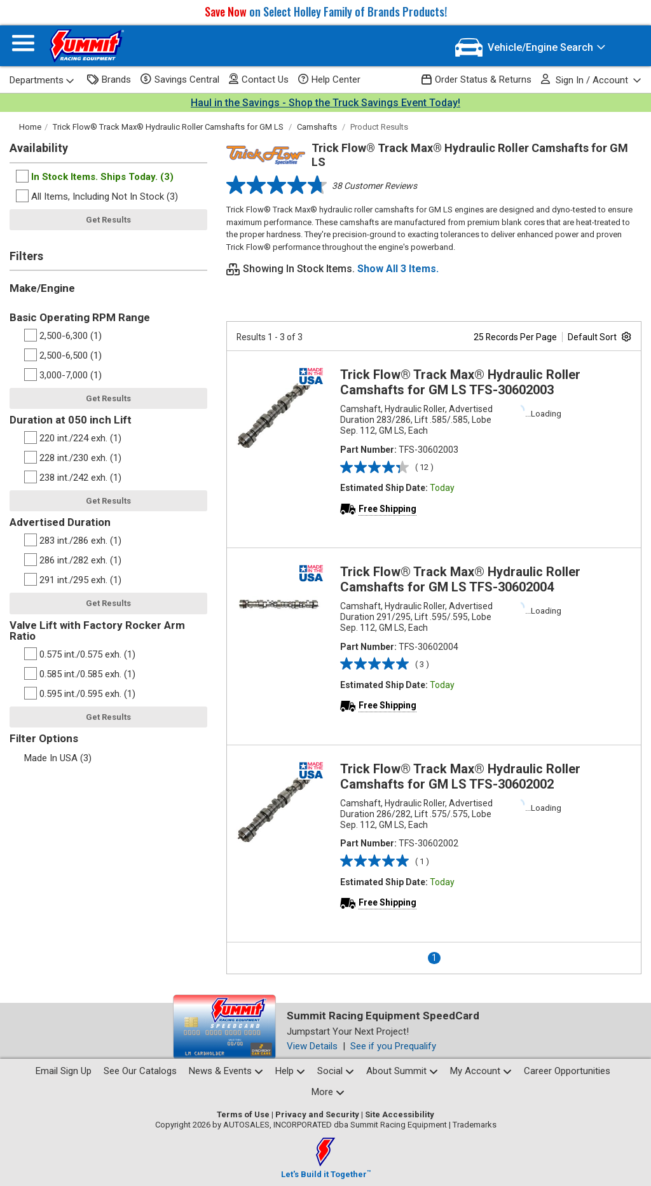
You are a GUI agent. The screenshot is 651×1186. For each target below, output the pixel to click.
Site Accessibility (399, 1114)
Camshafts (317, 127)
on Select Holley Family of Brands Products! (326, 11)
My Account (481, 1071)
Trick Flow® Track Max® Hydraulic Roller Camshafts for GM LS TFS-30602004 (460, 579)
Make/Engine (42, 288)
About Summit (402, 1071)
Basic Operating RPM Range (80, 317)
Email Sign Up (64, 1071)
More (328, 1092)
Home (30, 127)
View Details (312, 1046)
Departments (42, 80)
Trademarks (475, 1124)
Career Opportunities (567, 1071)
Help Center (329, 79)
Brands (109, 80)
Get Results (108, 219)
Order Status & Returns (476, 80)
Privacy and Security (317, 1114)
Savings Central (179, 79)
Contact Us (259, 79)
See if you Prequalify (393, 1046)
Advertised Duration (60, 522)
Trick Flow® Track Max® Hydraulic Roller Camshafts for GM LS (168, 127)
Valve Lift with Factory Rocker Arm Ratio (97, 630)
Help (290, 1071)
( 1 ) (422, 861)
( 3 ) (422, 664)
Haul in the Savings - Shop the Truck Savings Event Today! (325, 103)
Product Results (379, 127)
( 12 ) (424, 467)
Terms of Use (243, 1114)
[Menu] (23, 46)
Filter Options (44, 738)
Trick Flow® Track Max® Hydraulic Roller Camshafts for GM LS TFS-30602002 (460, 776)
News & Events (226, 1071)
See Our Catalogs (140, 1071)
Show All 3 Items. (398, 269)
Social (335, 1071)
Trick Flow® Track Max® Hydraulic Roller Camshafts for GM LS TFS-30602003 (460, 382)
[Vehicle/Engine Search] (530, 47)
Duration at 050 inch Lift (71, 419)
